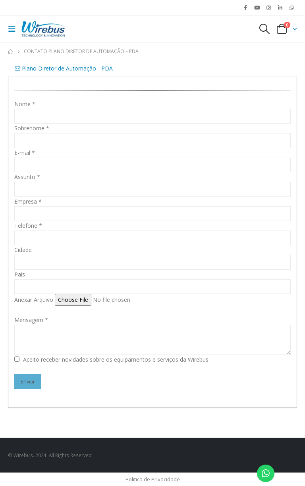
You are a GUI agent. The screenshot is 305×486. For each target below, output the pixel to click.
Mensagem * (31, 320)
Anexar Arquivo (33, 299)
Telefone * (28, 225)
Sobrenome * (31, 128)
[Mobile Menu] (14, 29)
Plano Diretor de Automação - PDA (64, 68)
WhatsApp (292, 7)
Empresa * (28, 201)
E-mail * (24, 152)
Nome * (24, 104)
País (19, 274)
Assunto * (27, 177)
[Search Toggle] (264, 29)
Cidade (23, 249)
